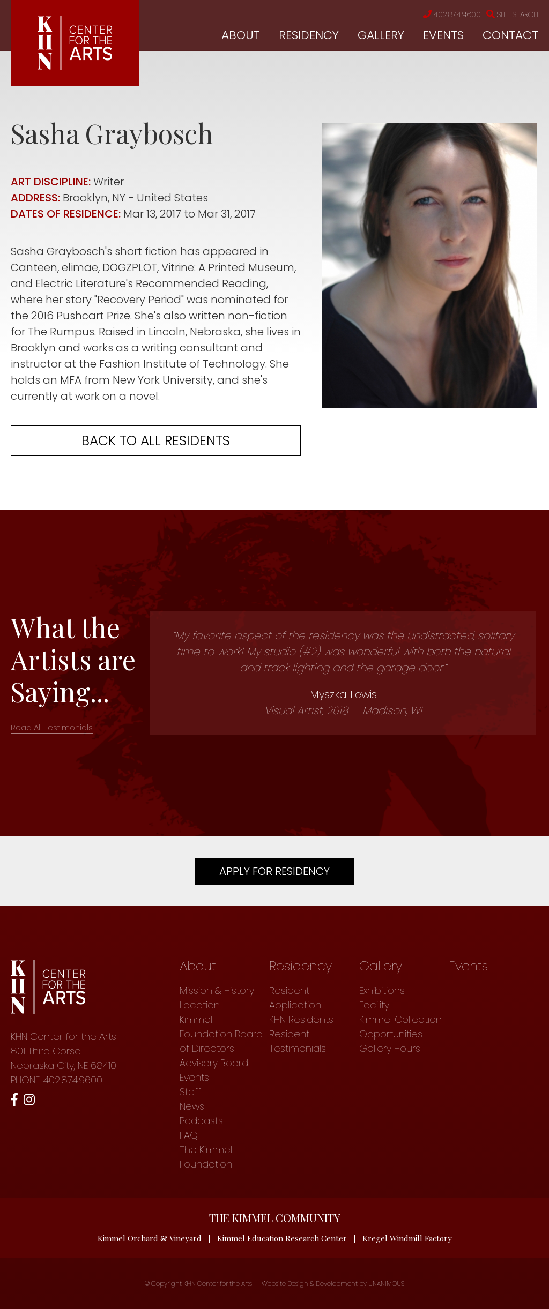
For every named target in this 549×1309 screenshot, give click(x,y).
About (240, 35)
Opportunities (390, 1034)
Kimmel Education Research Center (282, 1238)
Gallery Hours (389, 1048)
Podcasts (201, 1120)
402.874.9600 (452, 14)
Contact (510, 35)
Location (200, 1005)
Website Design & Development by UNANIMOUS (333, 1283)
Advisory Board (214, 1062)
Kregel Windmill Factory (407, 1238)
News (192, 1106)
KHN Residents (301, 1019)
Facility (374, 1005)
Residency (309, 35)
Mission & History (217, 990)
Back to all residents (155, 440)
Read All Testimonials (52, 727)
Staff (190, 1091)
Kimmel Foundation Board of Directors (221, 1034)
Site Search (512, 14)
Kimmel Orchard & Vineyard (150, 1238)
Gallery (381, 35)
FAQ (189, 1135)
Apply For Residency (274, 871)
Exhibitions (382, 990)
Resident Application (295, 998)
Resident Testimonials (297, 1041)
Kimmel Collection (400, 1019)
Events (443, 35)
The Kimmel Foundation (206, 1157)
